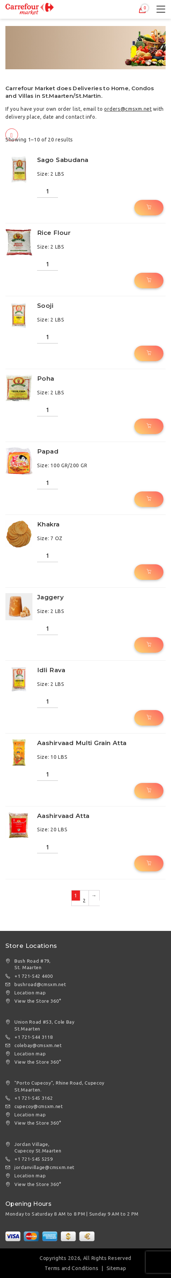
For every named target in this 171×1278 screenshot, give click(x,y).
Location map (30, 992)
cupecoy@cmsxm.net (38, 1106)
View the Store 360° (37, 1000)
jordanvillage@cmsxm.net (44, 1167)
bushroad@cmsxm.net (40, 984)
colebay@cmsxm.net (38, 1045)
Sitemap (116, 1268)
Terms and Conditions (71, 1268)
